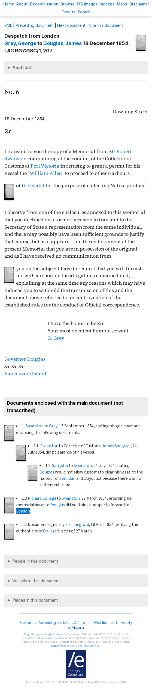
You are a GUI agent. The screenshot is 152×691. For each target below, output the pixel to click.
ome (8, 4)
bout (22, 4)
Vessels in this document (36, 580)
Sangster (60, 466)
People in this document (35, 561)
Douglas (46, 472)
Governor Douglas (24, 359)
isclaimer (139, 4)
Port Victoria (45, 166)
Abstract (22, 67)
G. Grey (55, 338)
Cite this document (106, 25)
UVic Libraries (103, 623)
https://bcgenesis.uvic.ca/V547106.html (75, 645)
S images (87, 4)
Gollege (50, 531)
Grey (53, 426)
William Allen (46, 173)
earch (84, 12)
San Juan (67, 478)
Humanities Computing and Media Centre (52, 623)
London (23, 511)
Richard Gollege (42, 498)
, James (62, 43)
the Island (33, 185)
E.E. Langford (77, 525)
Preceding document (35, 25)
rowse (67, 4)
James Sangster (116, 446)
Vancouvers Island (25, 373)
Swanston (35, 426)
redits (68, 12)
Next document (71, 25)
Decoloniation (44, 4)
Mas (122, 4)
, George (20, 43)
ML (8, 25)
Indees (107, 4)
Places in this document (35, 600)
